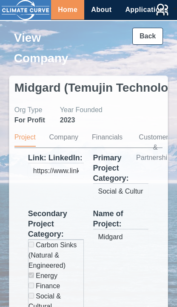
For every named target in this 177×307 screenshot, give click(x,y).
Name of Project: (108, 218)
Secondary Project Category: (47, 223)
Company (63, 137)
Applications (146, 9)
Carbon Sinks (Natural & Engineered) (53, 255)
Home (67, 9)
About (101, 9)
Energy (43, 275)
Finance (44, 286)
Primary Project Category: (111, 168)
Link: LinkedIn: (55, 158)
